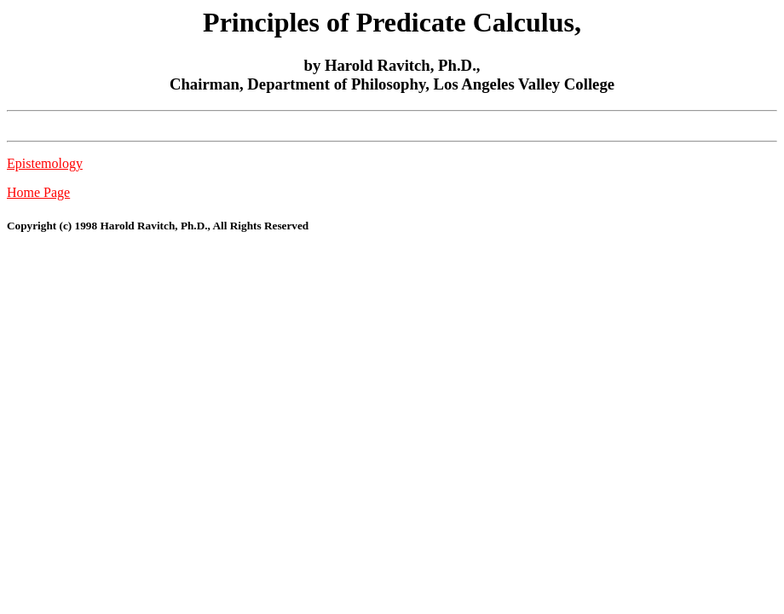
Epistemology (45, 163)
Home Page (38, 192)
